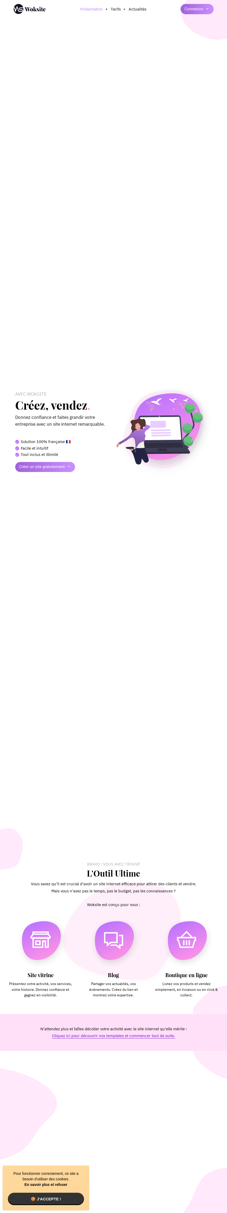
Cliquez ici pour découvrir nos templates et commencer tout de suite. (113, 1035)
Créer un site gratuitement (45, 466)
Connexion (196, 9)
